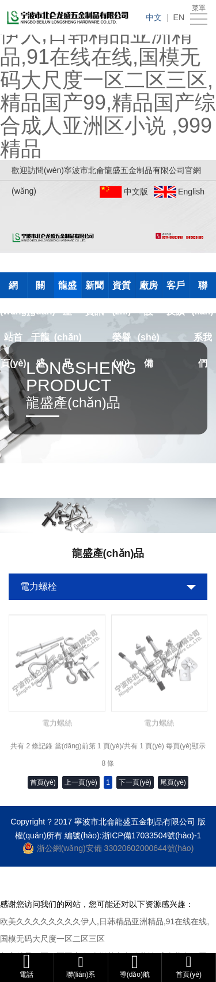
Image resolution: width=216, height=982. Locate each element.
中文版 (136, 191)
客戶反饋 (175, 289)
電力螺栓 (38, 586)
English (191, 191)
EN (178, 17)
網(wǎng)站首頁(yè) (13, 289)
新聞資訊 (94, 289)
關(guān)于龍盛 (40, 289)
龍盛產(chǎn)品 (67, 289)
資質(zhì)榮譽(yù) (121, 289)
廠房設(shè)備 (149, 289)
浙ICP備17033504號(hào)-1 (152, 835)
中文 (154, 17)
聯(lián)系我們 (202, 289)
